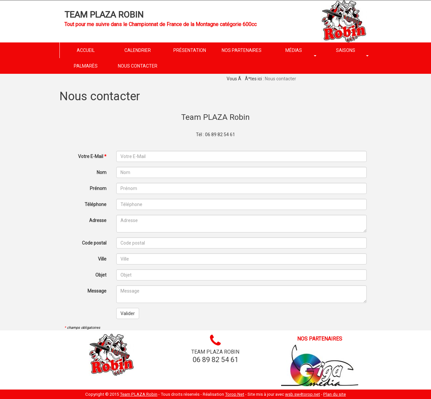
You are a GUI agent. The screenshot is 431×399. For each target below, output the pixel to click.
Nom (101, 172)
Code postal (94, 243)
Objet (100, 275)
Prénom (98, 188)
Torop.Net (234, 394)
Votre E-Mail (92, 156)
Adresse (97, 220)
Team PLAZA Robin (104, 14)
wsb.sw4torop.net (302, 394)
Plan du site (334, 394)
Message (97, 291)
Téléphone (95, 204)
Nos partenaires (319, 339)
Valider (127, 313)
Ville (102, 259)
